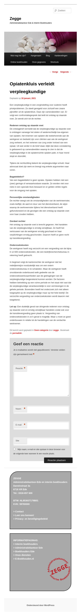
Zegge (15, 18)
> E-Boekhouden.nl (23, 558)
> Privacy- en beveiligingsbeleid (30, 519)
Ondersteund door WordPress (40, 605)
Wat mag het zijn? (18, 56)
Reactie (20, 368)
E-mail (20, 425)
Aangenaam (36, 56)
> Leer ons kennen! (23, 515)
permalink (17, 333)
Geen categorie (41, 330)
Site (17, 440)
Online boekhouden (19, 62)
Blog (48, 56)
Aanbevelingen (60, 56)
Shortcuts (54, 62)
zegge (56, 330)
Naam (20, 409)
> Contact (18, 511)
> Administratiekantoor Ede (28, 547)
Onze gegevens (39, 62)
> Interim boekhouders (25, 544)
